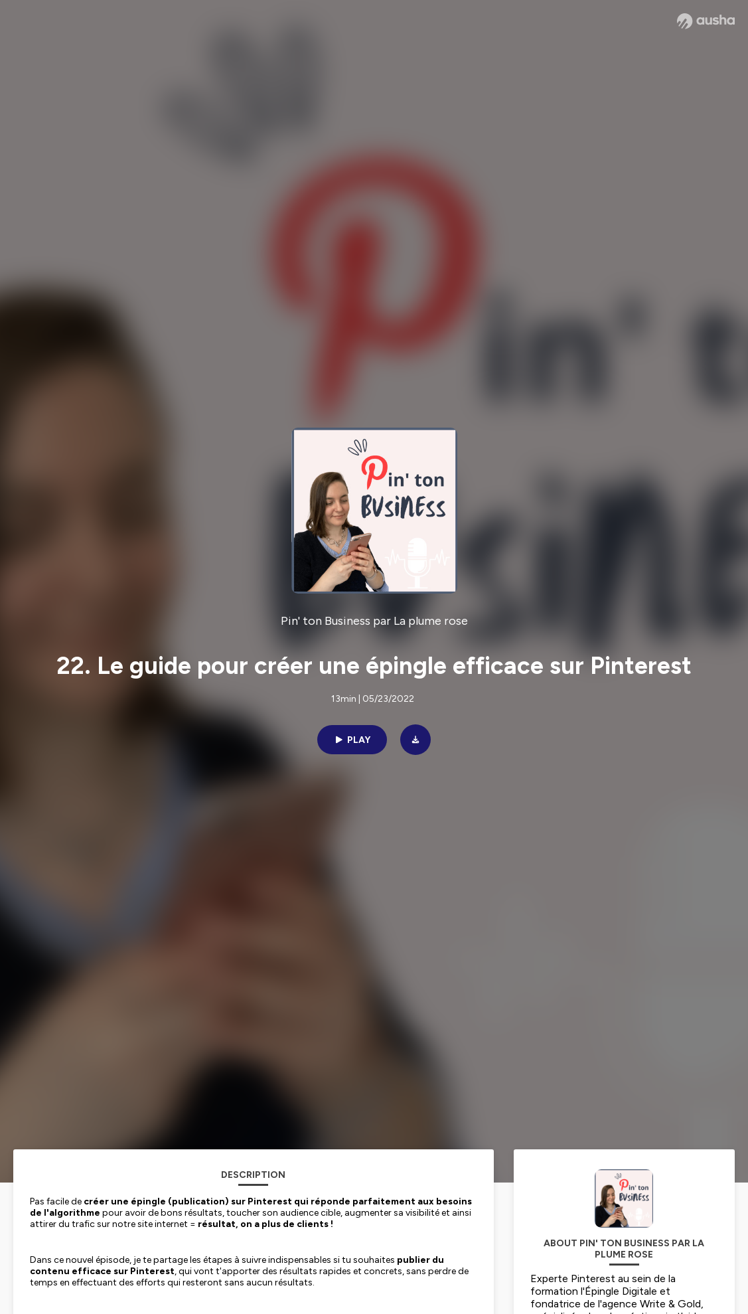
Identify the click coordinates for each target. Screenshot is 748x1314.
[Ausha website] (706, 21)
